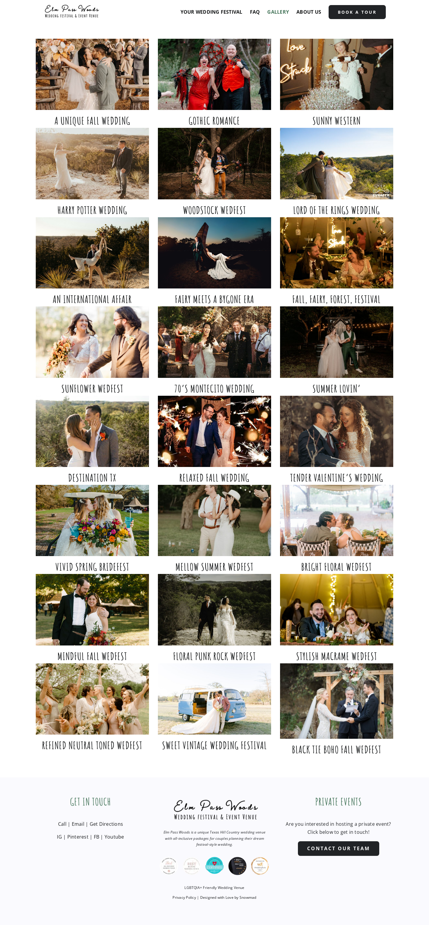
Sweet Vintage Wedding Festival (214, 745)
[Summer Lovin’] (336, 342)
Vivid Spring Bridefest (92, 566)
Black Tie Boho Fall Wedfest (336, 749)
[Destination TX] (92, 431)
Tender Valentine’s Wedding (336, 477)
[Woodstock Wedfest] (214, 163)
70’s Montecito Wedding (214, 388)
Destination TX (92, 477)
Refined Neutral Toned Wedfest (92, 745)
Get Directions (106, 824)
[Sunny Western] (336, 74)
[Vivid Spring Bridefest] (92, 520)
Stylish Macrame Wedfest (336, 656)
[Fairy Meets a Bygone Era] (214, 252)
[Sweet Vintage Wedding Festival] (214, 699)
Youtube (114, 837)
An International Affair (92, 299)
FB (96, 837)
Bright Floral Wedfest (336, 566)
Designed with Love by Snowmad (228, 897)
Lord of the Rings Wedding (336, 210)
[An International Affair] (92, 252)
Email (78, 824)
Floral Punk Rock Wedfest (214, 656)
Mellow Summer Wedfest (214, 566)
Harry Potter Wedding (92, 210)
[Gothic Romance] (214, 74)
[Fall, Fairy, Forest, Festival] (336, 252)
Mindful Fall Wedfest (92, 656)
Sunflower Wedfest (92, 388)
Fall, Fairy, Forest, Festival (336, 299)
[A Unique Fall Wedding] (92, 74)
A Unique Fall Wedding (92, 120)
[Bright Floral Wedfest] (336, 520)
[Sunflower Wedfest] (92, 342)
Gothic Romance (214, 120)
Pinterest (77, 837)
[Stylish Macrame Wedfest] (336, 609)
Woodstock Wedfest (214, 210)
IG (59, 837)
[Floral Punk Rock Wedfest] (214, 609)
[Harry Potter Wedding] (92, 163)
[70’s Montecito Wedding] (214, 342)
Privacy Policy (184, 897)
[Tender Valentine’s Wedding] (336, 431)
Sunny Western (337, 120)
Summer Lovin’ (337, 388)
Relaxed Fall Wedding (214, 477)
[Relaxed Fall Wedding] (214, 431)
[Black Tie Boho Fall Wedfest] (336, 701)
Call (62, 824)
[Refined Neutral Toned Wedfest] (92, 699)
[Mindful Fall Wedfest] (92, 609)
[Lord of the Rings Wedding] (336, 163)
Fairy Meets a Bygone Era (214, 299)
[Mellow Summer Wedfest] (214, 520)
